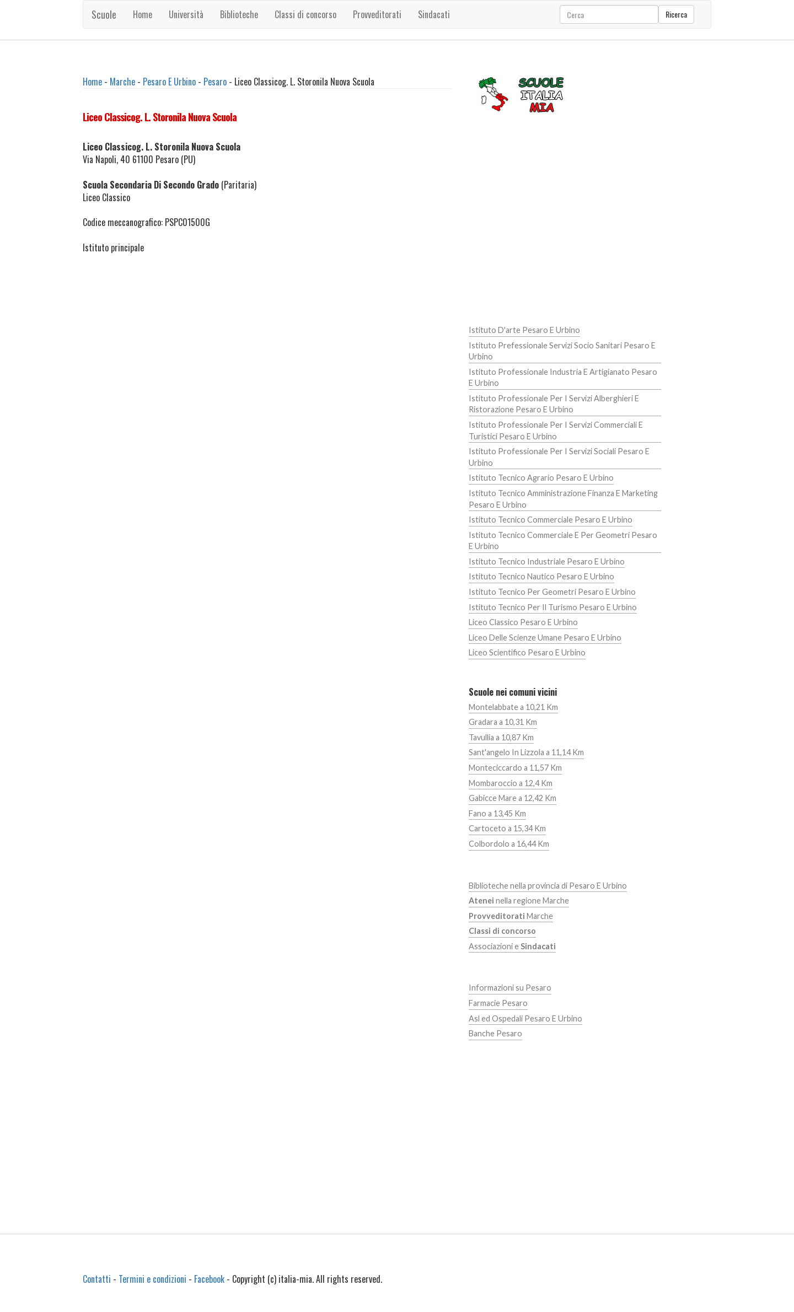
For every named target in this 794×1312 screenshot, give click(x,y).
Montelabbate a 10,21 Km (513, 707)
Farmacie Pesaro (498, 1003)
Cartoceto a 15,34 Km (507, 828)
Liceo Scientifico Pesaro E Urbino (527, 652)
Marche (122, 81)
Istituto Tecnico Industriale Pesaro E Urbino (547, 561)
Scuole (104, 14)
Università (186, 14)
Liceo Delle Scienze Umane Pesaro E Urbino (545, 637)
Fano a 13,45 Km (497, 813)
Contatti (97, 1279)
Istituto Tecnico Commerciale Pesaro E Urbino (550, 519)
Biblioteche (239, 14)
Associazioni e (512, 946)
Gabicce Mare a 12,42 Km (512, 798)
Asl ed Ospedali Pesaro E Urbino (525, 1018)
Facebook (209, 1279)
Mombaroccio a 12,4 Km (510, 783)
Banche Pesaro (495, 1033)
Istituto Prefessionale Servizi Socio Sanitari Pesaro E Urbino (562, 351)
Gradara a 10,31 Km (503, 722)
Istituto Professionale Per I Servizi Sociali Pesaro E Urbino (559, 457)
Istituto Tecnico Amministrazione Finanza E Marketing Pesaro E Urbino (563, 498)
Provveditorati (377, 14)
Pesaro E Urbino (169, 81)
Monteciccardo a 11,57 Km (515, 767)
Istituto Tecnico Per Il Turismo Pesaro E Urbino (553, 607)
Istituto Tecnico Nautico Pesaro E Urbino (541, 576)
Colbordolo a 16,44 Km (509, 843)
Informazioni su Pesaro (510, 987)
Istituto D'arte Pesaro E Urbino (524, 330)
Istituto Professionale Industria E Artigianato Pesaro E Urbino (563, 377)
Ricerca (676, 14)
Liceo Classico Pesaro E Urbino (523, 622)
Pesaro (215, 81)
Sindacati (434, 14)
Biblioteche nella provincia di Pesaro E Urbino (548, 885)
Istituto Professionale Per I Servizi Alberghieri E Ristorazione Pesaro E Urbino (554, 404)
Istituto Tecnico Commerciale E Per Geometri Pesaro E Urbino (563, 540)
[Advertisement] (267, 344)
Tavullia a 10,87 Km (501, 737)
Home (142, 14)
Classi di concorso (305, 14)
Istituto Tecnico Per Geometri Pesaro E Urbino (552, 591)
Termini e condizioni (152, 1279)
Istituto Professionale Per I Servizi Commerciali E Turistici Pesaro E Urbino (556, 430)
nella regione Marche (519, 900)
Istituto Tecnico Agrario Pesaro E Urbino (541, 477)
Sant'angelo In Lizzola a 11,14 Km (526, 752)
